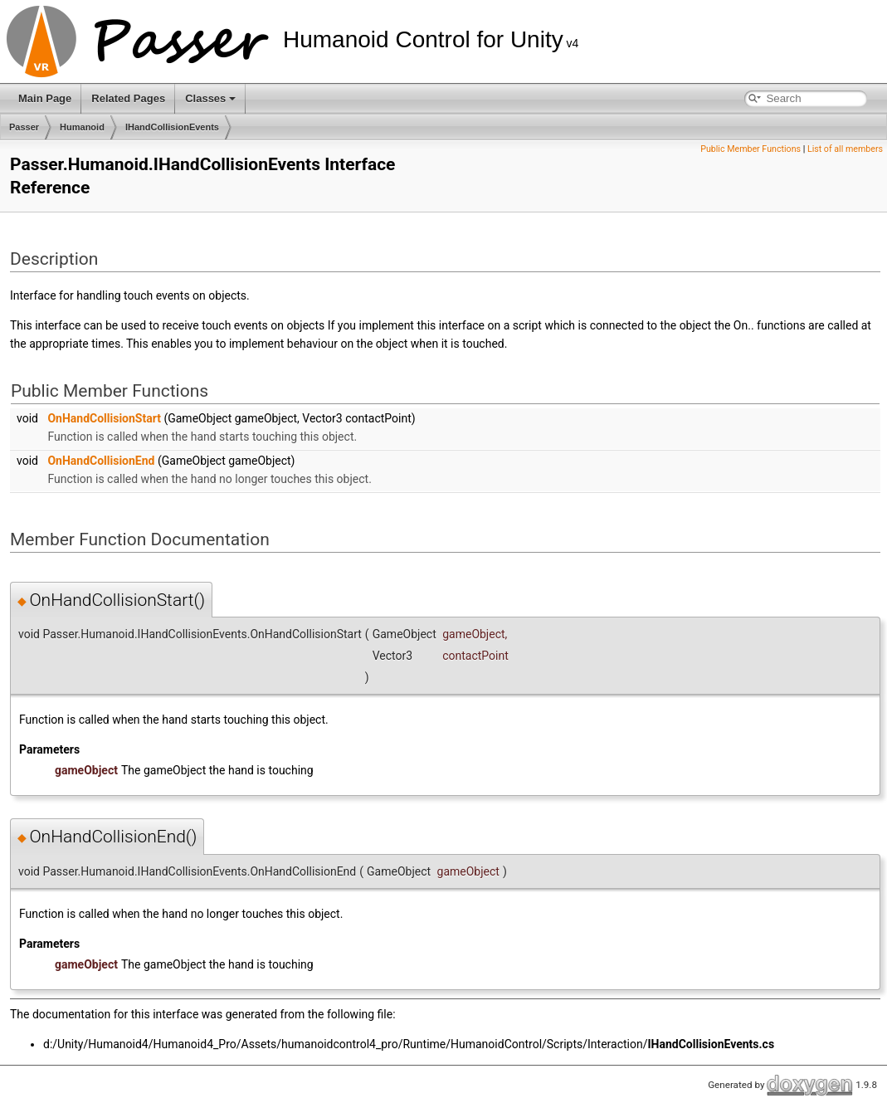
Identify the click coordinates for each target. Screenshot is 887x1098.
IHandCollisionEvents (172, 127)
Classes (210, 98)
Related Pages (128, 98)
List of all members (845, 149)
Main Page (44, 98)
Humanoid (82, 127)
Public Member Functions (750, 149)
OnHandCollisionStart (104, 418)
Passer (24, 127)
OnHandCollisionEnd (100, 460)
